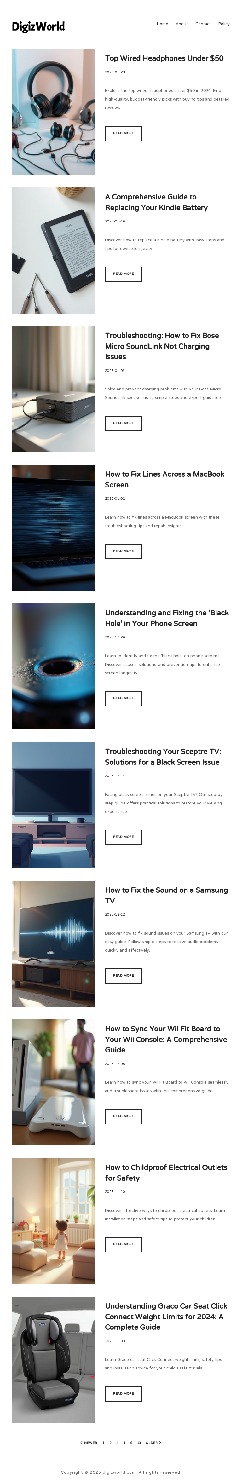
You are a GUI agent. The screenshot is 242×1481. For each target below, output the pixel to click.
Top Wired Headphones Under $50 (164, 59)
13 (139, 1443)
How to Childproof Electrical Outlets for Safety (166, 1173)
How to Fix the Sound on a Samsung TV (166, 896)
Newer (90, 1443)
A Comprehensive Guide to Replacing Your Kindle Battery (156, 203)
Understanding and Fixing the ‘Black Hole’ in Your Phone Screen (166, 619)
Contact (203, 25)
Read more (123, 133)
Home (162, 25)
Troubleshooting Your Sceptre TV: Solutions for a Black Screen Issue (163, 757)
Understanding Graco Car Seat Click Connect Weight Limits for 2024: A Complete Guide (166, 1317)
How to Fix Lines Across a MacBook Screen (164, 480)
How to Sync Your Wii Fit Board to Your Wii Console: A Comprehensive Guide (166, 1040)
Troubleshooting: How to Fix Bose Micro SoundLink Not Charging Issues (162, 347)
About (182, 25)
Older (152, 1443)
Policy (224, 25)
